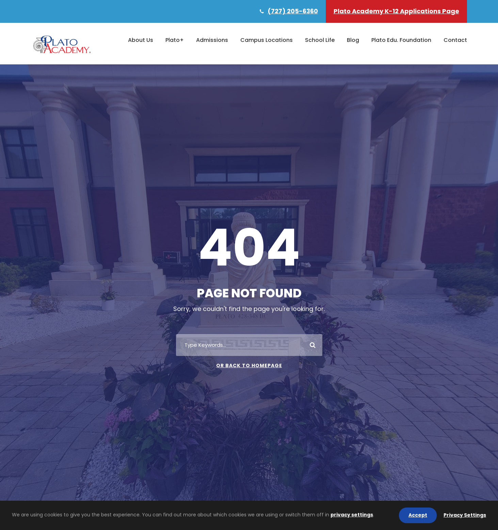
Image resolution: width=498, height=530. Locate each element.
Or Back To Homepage (249, 365)
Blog (353, 40)
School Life (320, 40)
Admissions (212, 40)
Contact (455, 40)
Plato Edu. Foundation (401, 40)
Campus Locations (266, 40)
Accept (417, 515)
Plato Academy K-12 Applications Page (396, 11)
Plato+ (174, 40)
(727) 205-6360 (293, 11)
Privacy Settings (465, 515)
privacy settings (352, 514)
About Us (140, 40)
